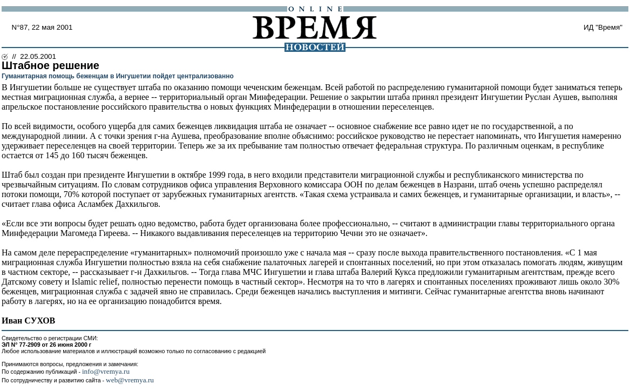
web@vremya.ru (130, 380)
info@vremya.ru (106, 371)
